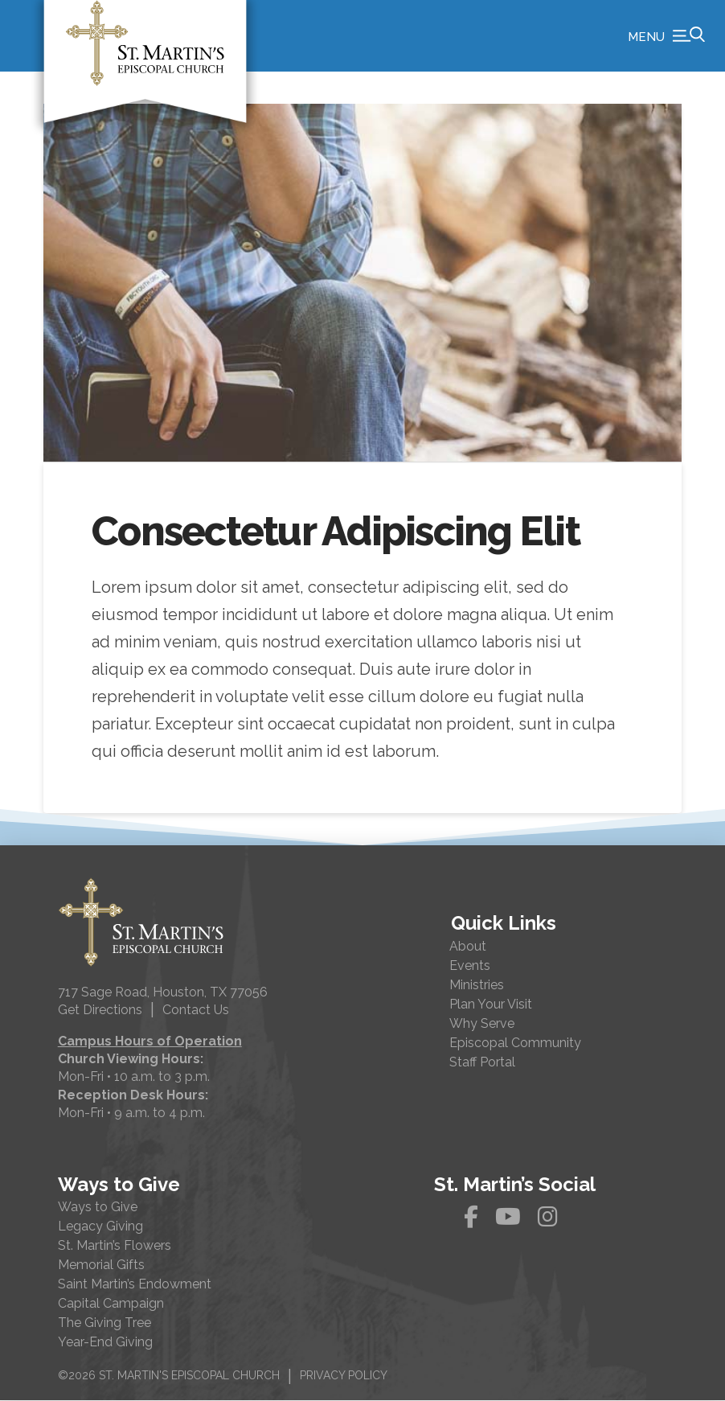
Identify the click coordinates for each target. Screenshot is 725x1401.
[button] (666, 36)
